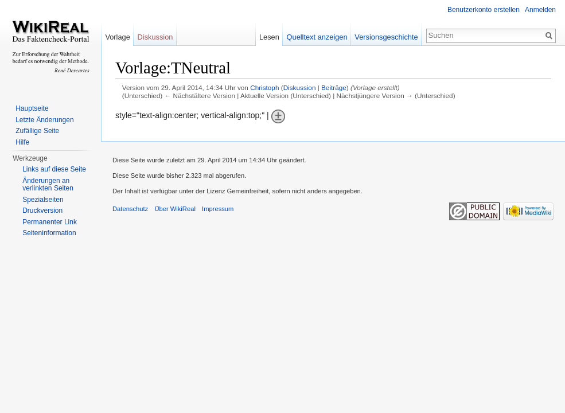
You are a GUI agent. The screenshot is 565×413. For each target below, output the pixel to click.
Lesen (269, 37)
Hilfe (22, 142)
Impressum (217, 208)
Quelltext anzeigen (317, 37)
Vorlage (117, 37)
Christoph (264, 87)
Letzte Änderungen (44, 120)
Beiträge (333, 87)
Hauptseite (31, 108)
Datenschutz (130, 208)
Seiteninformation (49, 233)
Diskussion (299, 87)
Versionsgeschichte (386, 37)
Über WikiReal (175, 208)
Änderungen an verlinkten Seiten (47, 185)
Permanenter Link (49, 222)
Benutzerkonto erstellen (483, 10)
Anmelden (540, 10)
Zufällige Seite (37, 131)
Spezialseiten (42, 200)
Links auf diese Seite (54, 169)
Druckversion (42, 210)
